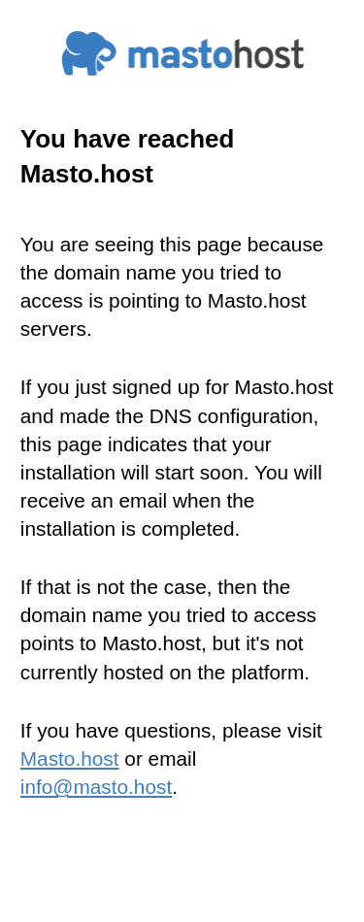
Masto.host (69, 758)
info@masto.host (96, 786)
